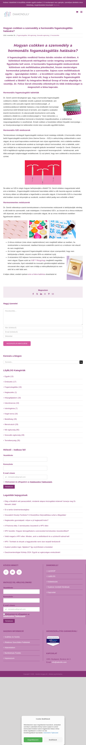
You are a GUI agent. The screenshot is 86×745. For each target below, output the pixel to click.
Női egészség (32, 35)
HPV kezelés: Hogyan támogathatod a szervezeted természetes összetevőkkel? (37, 531)
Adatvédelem (10, 648)
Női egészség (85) (12, 430)
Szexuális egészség (43, 35)
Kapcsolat (52, 592)
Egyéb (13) (9, 376)
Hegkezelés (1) (11, 392)
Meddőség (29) (11, 419)
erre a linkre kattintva (36, 274)
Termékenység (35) (12, 440)
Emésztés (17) (10, 382)
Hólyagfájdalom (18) (13, 398)
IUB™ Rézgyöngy (38, 260)
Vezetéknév (8, 455)
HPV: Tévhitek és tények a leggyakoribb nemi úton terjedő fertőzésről (32, 542)
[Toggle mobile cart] (77, 12)
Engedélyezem (33, 740)
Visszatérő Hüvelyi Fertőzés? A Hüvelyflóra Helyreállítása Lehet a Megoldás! (35, 515)
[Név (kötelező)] (43, 327)
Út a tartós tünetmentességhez (17, 510)
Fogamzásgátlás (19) (13, 387)
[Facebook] (6, 572)
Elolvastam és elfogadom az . (28, 482)
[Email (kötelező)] (43, 332)
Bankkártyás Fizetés (13, 653)
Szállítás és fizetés (12, 637)
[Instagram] (19, 572)
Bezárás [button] (57, 5)
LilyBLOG (51, 576)
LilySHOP (51, 571)
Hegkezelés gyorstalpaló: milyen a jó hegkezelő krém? (26, 520)
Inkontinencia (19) (12, 403)
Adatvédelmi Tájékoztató (50, 733)
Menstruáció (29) (11, 424)
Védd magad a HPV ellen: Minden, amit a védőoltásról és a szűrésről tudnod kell (37, 536)
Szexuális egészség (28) (14, 435)
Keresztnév (8, 464)
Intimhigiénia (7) (11, 408)
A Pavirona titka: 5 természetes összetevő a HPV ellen (26, 526)
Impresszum (9, 658)
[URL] (43, 336)
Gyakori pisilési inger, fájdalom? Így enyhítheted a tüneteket (29, 547)
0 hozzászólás (54, 35)
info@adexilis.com (59, 662)
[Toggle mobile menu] (81, 12)
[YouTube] (12, 572)
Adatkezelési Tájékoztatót (41, 482)
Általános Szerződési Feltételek (17, 642)
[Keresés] (81, 362)
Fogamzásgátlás (22, 35)
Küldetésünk (53, 582)
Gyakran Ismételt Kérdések (59, 587)
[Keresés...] (41, 362)
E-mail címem (9, 473)
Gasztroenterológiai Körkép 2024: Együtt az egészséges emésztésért (32, 552)
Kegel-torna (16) (11, 414)
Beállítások (53, 740)
